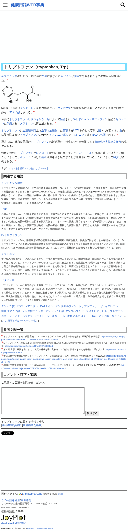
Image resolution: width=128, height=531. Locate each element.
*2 (34, 112)
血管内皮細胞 (49, 130)
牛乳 (44, 76)
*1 (7, 80)
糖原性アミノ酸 (10, 311)
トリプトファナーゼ (91, 306)
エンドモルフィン (66, 306)
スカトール (58, 316)
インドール (27, 108)
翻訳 (44, 157)
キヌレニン (77, 134)
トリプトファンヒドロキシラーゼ (29, 119)
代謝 (9, 123)
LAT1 (76, 130)
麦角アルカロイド (77, 316)
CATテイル (85, 152)
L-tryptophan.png (30, 493)
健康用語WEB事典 (27, 5)
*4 (117, 134)
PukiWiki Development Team (40, 528)
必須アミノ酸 (9, 76)
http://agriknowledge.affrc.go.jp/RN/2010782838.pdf (29, 346)
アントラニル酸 (55, 311)
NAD (95, 134)
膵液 (76, 76)
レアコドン (42, 152)
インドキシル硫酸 (12, 182)
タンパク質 (64, 108)
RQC (116, 157)
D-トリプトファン (12, 235)
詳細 (60, 494)
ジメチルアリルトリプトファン (104, 311)
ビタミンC (7, 280)
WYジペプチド (75, 311)
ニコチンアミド (10, 316)
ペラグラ (27, 316)
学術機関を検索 (11, 425)
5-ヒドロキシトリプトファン (90, 119)
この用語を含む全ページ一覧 (19, 320)
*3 (55, 123)
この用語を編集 (10, 500)
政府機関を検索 (32, 425)
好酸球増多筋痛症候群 (108, 141)
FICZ (93, 316)
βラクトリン (42, 316)
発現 (65, 130)
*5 (15, 161)
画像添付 (26, 500)
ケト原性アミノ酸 (32, 311)
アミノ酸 (14, 112)
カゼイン (65, 76)
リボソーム (24, 157)
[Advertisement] (64, 36)
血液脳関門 (29, 130)
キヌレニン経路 (58, 134)
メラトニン (26, 123)
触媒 (62, 119)
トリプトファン (10, 130)
